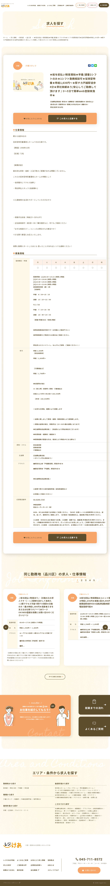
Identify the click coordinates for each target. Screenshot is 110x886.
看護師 (16, 799)
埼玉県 (27, 788)
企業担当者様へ (70, 5)
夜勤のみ (95, 813)
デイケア (91, 795)
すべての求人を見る (55, 677)
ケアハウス (77, 797)
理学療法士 (37, 799)
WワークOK (76, 813)
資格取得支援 (59, 823)
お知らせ (51, 865)
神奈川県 (13, 788)
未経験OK (58, 820)
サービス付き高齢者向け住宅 (65, 790)
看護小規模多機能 (94, 793)
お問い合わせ (89, 870)
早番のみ (58, 818)
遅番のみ (98, 816)
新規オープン (70, 823)
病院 (84, 795)
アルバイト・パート (21, 810)
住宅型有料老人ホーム (62, 795)
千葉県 (20, 788)
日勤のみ (94, 818)
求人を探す (81, 5)
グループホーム (73, 788)
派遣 (4, 810)
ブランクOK (87, 808)
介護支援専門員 (26, 799)
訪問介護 (86, 797)
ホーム (5, 37)
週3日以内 (66, 813)
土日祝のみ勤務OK (86, 816)
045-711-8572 (89, 859)
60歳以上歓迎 (92, 811)
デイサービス (81, 790)
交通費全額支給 (60, 808)
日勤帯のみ (86, 813)
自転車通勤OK (98, 808)
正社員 (10, 810)
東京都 (21, 37)
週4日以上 (58, 811)
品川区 (29, 37)
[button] (77, 580)
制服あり (58, 813)
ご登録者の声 (60, 5)
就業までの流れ (41, 5)
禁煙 (65, 820)
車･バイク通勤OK (70, 811)
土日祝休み (82, 811)
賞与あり (92, 820)
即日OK (70, 808)
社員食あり (83, 820)
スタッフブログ (53, 870)
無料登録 (104, 5)
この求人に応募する (67, 118)
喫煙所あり (74, 816)
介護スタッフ (7, 799)
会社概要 (35, 870)
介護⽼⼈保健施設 (61, 793)
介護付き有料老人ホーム (77, 793)
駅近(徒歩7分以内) (83, 818)
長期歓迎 (78, 808)
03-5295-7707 (39, 500)
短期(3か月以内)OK (61, 816)
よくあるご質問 (51, 5)
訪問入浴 (94, 797)
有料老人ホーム (60, 788)
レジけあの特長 (31, 5)
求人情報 (14, 37)
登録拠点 (51, 860)
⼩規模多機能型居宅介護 (63, 797)
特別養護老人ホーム (87, 788)
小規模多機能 (76, 795)
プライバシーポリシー (11, 883)
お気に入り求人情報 (38, 860)
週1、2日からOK (68, 818)
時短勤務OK (73, 820)
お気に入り (92, 5)
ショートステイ (93, 790)
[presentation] (5, 627)
